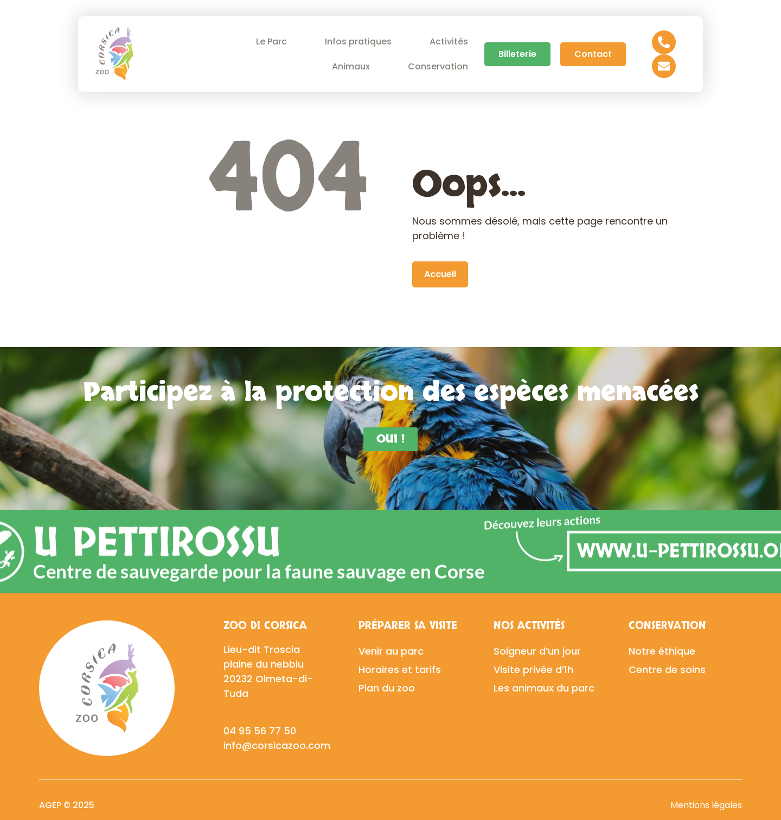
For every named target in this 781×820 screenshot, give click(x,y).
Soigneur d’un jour (537, 651)
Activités (449, 41)
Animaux (353, 66)
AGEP (50, 805)
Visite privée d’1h (533, 669)
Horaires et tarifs (400, 669)
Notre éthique (662, 651)
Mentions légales (706, 805)
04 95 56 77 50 (259, 731)
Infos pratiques (361, 41)
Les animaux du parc (544, 688)
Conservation (440, 66)
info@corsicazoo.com (276, 745)
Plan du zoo (387, 688)
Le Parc (274, 41)
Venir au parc (391, 651)
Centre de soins (667, 669)
